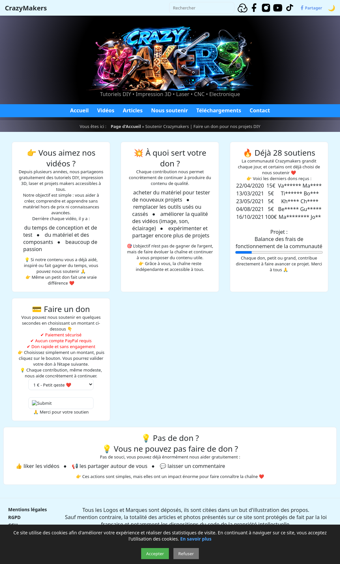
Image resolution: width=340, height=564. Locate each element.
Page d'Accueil (126, 126)
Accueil (79, 110)
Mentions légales (27, 509)
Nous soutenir (169, 110)
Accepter (155, 554)
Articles (133, 110)
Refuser (186, 554)
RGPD (14, 517)
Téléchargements (218, 110)
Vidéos (105, 110)
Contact (260, 110)
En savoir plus (196, 539)
